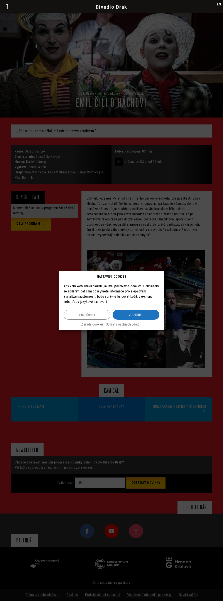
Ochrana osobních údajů (123, 324)
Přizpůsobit (87, 315)
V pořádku (135, 315)
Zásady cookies (92, 324)
